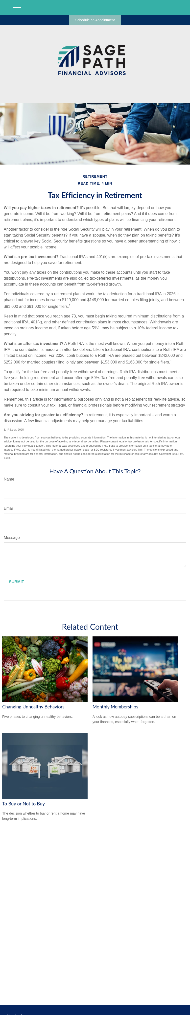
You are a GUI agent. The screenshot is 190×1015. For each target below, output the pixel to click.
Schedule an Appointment (95, 20)
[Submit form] (16, 582)
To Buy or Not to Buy (23, 803)
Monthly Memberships (115, 706)
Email (9, 508)
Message (12, 537)
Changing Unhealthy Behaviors (33, 706)
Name (9, 479)
